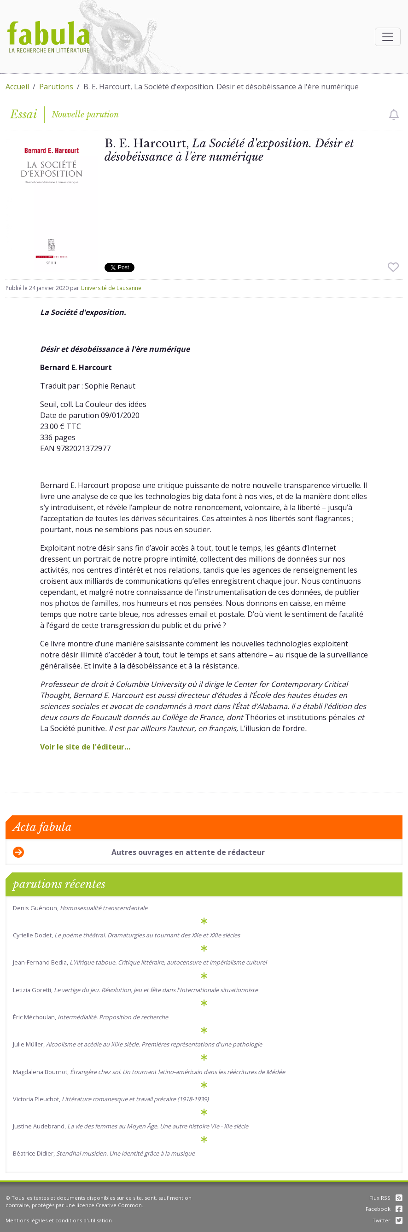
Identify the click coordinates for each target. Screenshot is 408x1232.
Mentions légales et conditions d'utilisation (59, 1220)
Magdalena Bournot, (149, 1072)
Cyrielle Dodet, (126, 935)
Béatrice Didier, (104, 1153)
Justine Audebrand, (130, 1126)
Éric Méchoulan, (90, 1017)
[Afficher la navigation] (388, 37)
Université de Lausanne (111, 288)
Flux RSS (385, 1197)
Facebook (384, 1208)
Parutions (56, 86)
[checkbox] (394, 114)
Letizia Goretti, (135, 990)
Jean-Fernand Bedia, (140, 962)
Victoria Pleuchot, (111, 1099)
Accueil (17, 86)
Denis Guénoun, (80, 908)
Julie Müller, (137, 1044)
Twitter (387, 1220)
